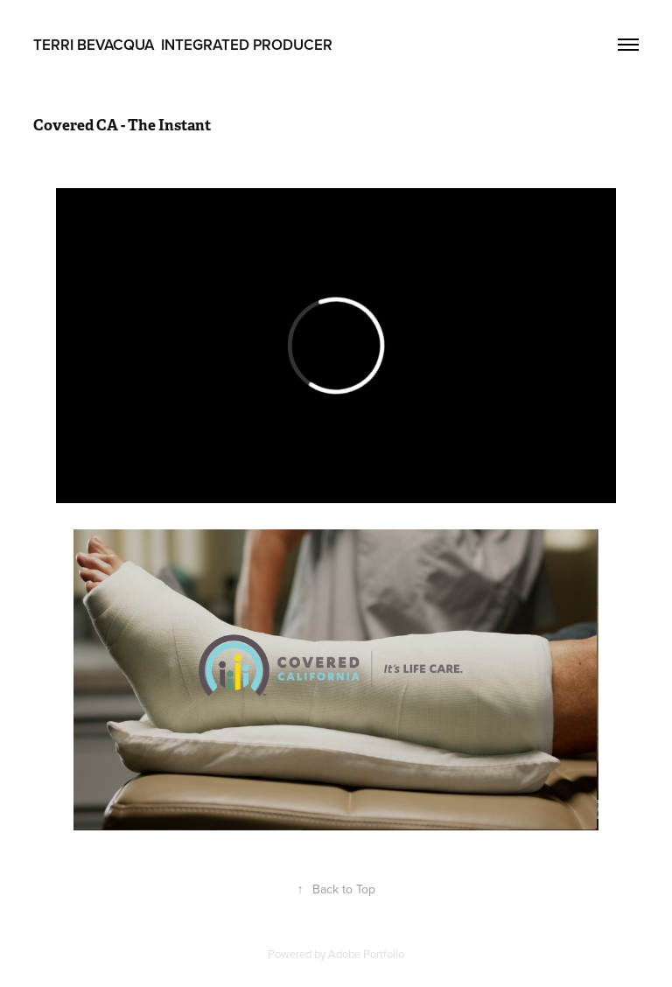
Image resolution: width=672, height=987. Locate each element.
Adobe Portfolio (366, 954)
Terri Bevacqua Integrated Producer (182, 44)
